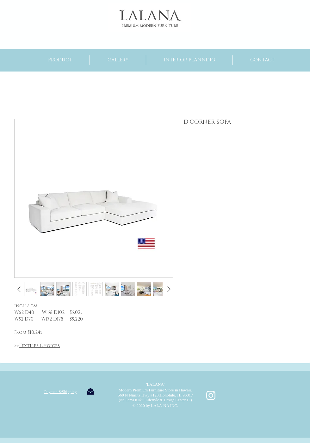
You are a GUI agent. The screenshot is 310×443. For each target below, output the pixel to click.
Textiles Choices (39, 346)
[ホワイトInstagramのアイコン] (211, 395)
